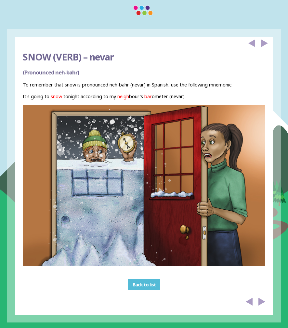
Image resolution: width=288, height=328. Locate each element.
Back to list (144, 285)
